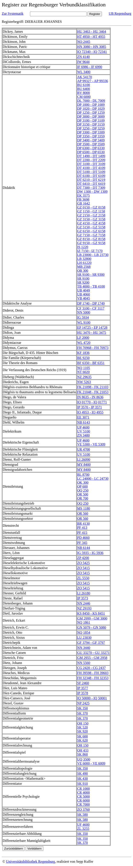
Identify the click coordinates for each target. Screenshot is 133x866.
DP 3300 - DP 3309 (91, 132)
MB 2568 (84, 267)
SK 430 (82, 778)
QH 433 (82, 750)
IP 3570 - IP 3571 (89, 407)
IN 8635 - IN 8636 (90, 397)
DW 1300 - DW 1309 (92, 191)
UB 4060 (83, 294)
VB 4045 (83, 298)
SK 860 (82, 754)
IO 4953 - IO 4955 (90, 412)
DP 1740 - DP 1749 (91, 303)
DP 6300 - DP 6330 (91, 148)
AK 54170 (84, 77)
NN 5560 (83, 663)
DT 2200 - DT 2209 (91, 160)
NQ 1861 (83, 622)
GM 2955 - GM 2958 (92, 658)
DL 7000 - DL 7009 (91, 101)
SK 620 (82, 740)
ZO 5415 (83, 568)
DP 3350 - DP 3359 (91, 136)
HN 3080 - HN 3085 (91, 47)
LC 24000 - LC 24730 (92, 478)
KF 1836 (83, 353)
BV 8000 (83, 93)
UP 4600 (83, 427)
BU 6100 (83, 85)
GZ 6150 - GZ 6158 (91, 231)
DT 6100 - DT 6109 (91, 176)
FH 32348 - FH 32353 (92, 678)
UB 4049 (83, 290)
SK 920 (82, 731)
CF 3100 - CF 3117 (90, 308)
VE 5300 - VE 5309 (91, 444)
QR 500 (82, 494)
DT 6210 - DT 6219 (91, 180)
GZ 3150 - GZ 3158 (91, 219)
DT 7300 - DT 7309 (91, 187)
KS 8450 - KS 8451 (91, 613)
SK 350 (82, 708)
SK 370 (82, 713)
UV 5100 (83, 431)
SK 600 (82, 736)
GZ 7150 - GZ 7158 (91, 235)
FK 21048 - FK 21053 (92, 392)
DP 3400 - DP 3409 (91, 140)
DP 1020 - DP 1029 (91, 108)
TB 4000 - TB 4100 (91, 286)
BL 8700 (83, 474)
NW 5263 (84, 382)
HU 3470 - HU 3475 (91, 332)
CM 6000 (84, 97)
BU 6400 (83, 89)
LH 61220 (84, 263)
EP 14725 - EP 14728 (92, 327)
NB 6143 (83, 422)
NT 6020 (83, 372)
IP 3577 (82, 688)
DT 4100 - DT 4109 (91, 168)
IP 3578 (82, 693)
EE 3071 (83, 417)
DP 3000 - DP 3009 (91, 116)
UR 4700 (83, 449)
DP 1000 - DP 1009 (91, 104)
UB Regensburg (120, 13)
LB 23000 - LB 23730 (92, 255)
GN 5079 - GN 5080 (91, 627)
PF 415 (82, 532)
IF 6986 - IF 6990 (89, 67)
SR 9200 (83, 282)
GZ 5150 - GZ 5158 (91, 227)
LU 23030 (84, 637)
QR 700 (82, 498)
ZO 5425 (83, 563)
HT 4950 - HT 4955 (91, 36)
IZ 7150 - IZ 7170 (90, 251)
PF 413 (82, 527)
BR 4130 (83, 523)
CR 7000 (83, 804)
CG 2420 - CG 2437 (91, 668)
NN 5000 (83, 312)
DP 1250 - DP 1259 (91, 112)
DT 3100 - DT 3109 (91, 164)
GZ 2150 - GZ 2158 (91, 215)
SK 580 (82, 814)
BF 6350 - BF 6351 (90, 363)
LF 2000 (83, 337)
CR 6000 (83, 800)
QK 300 (82, 482)
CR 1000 (83, 788)
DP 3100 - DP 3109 (91, 120)
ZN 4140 (83, 57)
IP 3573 (82, 598)
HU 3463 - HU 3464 (91, 31)
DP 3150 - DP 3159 (91, 124)
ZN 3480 (83, 435)
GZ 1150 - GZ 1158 (91, 211)
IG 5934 (83, 317)
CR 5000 (83, 796)
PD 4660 (83, 537)
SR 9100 (83, 278)
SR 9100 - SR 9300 (90, 274)
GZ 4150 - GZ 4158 (91, 223)
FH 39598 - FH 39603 (92, 673)
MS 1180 (83, 508)
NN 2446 (83, 603)
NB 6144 (83, 548)
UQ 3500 (83, 759)
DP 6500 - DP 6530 (91, 152)
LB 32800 (84, 259)
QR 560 (82, 513)
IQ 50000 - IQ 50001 (92, 698)
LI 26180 (83, 593)
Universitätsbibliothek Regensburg (30, 861)
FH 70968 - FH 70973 (92, 348)
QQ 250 (82, 490)
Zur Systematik (12, 13)
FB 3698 (83, 199)
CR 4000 (83, 792)
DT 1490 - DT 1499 (91, 156)
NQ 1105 (83, 368)
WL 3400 (83, 72)
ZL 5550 (83, 578)
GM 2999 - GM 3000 (92, 618)
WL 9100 (83, 322)
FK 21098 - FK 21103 (92, 387)
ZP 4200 (83, 558)
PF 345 (82, 543)
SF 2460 (83, 683)
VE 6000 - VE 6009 (91, 763)
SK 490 (82, 773)
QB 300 (82, 270)
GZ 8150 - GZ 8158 (91, 239)
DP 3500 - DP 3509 (91, 144)
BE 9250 (83, 358)
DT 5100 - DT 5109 (91, 172)
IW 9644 (83, 62)
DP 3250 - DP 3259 (91, 128)
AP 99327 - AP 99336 (92, 81)
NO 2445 (83, 41)
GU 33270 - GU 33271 (93, 653)
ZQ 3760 (83, 809)
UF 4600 (83, 824)
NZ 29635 (84, 377)
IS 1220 (82, 247)
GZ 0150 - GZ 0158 (91, 207)
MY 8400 (84, 464)
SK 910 (82, 783)
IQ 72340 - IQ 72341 (92, 52)
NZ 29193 (84, 608)
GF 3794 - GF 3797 (91, 642)
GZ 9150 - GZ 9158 (91, 243)
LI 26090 (83, 459)
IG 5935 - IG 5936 (90, 553)
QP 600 (82, 486)
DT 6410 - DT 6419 (91, 184)
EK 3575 (83, 195)
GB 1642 (83, 203)
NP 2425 (83, 703)
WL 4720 (83, 343)
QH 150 (82, 723)
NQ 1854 (83, 632)
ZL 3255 (83, 828)
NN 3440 (83, 648)
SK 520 (82, 727)
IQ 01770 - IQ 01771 (92, 402)
